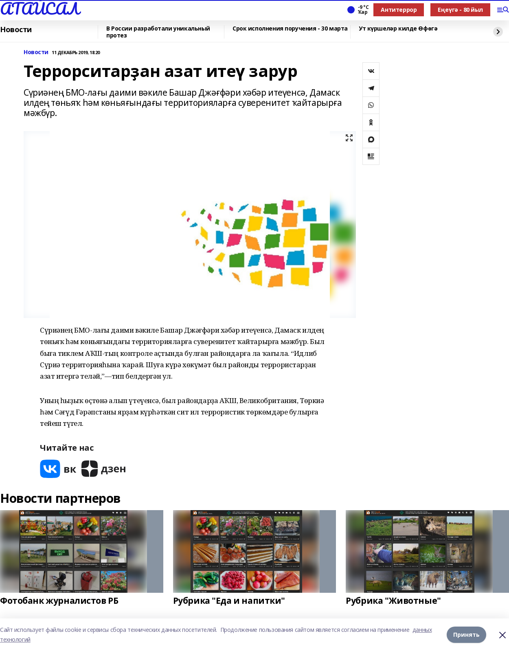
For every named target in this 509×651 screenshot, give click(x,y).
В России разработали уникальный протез (158, 32)
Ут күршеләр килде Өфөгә (398, 28)
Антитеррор (399, 9)
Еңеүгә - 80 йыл (460, 9)
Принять (466, 634)
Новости (16, 29)
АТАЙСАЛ (39, 8)
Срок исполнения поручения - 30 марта (290, 28)
